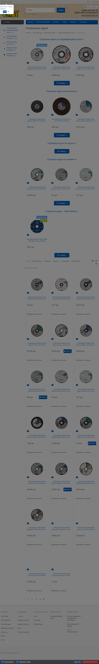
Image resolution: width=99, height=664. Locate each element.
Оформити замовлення (90, 662)
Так (5, 11)
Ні (8, 11)
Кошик (76, 662)
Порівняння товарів (24, 662)
